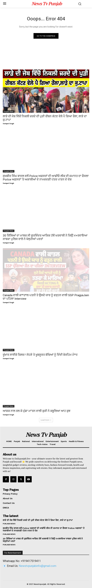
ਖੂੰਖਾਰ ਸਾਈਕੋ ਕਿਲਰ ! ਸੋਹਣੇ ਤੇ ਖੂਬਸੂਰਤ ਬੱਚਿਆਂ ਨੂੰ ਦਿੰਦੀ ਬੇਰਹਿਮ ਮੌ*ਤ (40, 354)
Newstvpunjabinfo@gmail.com (37, 566)
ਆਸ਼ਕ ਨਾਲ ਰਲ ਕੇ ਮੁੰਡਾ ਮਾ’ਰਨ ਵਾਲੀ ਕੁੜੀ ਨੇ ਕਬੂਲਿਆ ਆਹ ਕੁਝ (36, 411)
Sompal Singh (8, 123)
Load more (46, 420)
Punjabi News (9, 112)
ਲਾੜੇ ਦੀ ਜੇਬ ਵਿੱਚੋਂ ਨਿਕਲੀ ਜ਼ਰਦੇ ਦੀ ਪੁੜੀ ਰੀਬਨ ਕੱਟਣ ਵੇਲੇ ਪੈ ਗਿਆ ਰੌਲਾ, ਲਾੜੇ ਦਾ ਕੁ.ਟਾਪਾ (38, 520)
